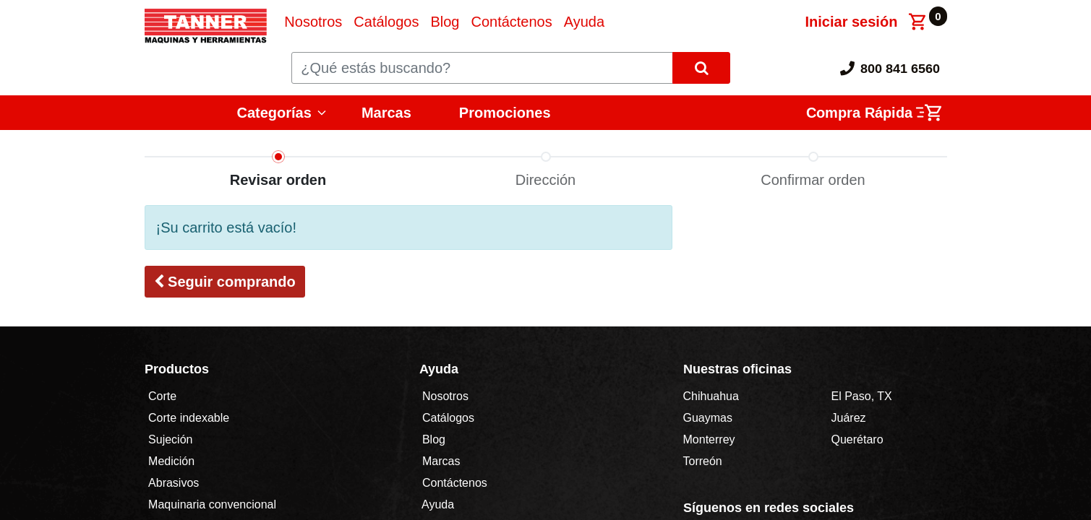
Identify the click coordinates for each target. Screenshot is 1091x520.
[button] (225, 282)
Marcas (386, 113)
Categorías (274, 113)
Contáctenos (455, 483)
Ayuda (438, 504)
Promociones (505, 113)
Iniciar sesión (851, 22)
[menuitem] (313, 21)
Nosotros (445, 396)
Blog (432, 439)
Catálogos (448, 418)
